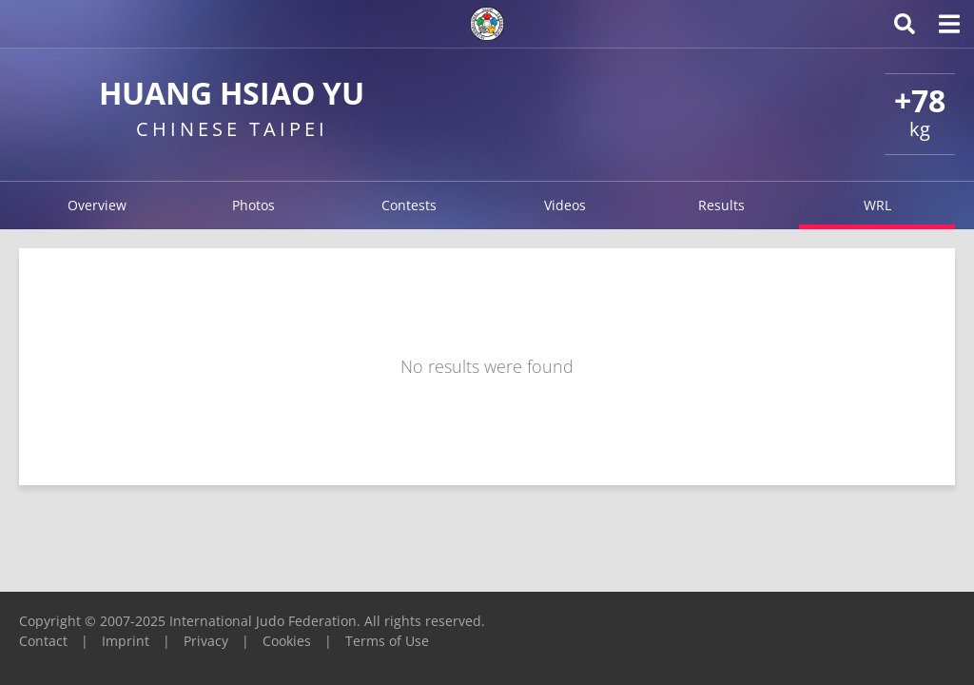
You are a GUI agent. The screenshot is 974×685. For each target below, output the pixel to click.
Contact (43, 641)
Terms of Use (387, 641)
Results (721, 205)
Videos (565, 205)
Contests (409, 205)
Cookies (287, 641)
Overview (97, 205)
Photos (253, 205)
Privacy (206, 641)
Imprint (125, 641)
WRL (877, 205)
